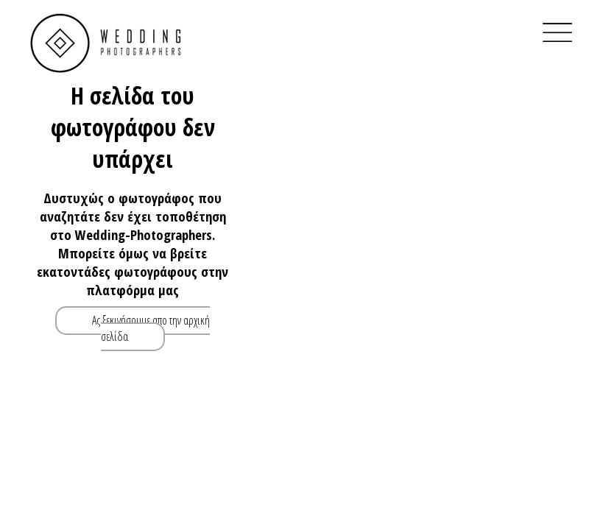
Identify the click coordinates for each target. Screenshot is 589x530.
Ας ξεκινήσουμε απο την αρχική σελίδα (151, 328)
